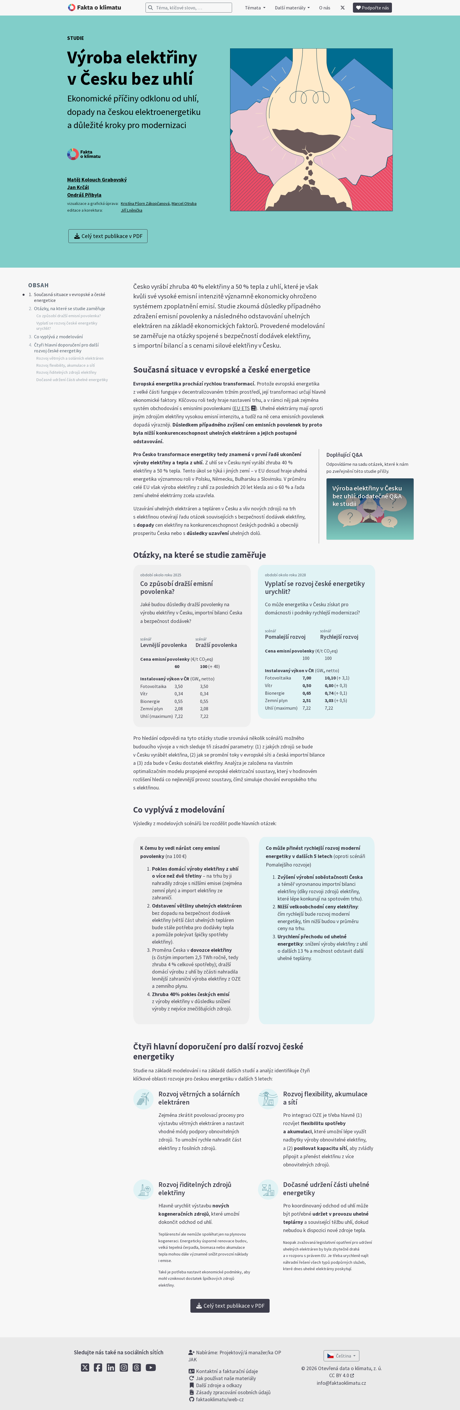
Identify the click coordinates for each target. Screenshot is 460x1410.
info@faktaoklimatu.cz (341, 1383)
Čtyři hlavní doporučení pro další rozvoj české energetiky (66, 348)
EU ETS (242, 408)
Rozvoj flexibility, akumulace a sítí (65, 365)
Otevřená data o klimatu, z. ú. (350, 1368)
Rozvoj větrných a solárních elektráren (70, 358)
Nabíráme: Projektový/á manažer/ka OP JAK (234, 1356)
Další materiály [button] (290, 8)
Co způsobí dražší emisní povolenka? (68, 315)
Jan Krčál (78, 187)
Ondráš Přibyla (84, 195)
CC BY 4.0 (339, 1375)
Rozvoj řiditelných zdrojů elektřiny (66, 372)
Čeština (339, 1356)
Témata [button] (253, 8)
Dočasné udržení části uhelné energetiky (72, 379)
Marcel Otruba (184, 203)
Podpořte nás (372, 8)
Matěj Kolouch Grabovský (97, 179)
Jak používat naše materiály (222, 1378)
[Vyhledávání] (189, 8)
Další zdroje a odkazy (215, 1385)
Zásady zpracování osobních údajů (229, 1392)
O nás (324, 8)
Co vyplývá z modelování (58, 336)
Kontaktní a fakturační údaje (223, 1371)
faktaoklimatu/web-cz (216, 1399)
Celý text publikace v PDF (108, 235)
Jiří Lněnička (131, 210)
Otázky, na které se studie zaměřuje (69, 308)
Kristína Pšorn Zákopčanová (145, 203)
